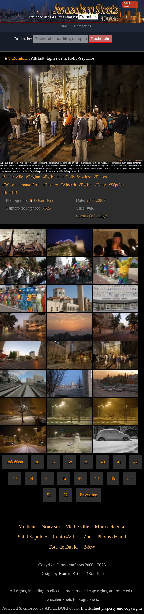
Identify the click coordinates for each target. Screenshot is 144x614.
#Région (33, 176)
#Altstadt (68, 184)
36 (37, 462)
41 (119, 462)
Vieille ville (77, 527)
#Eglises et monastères (21, 184)
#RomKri (9, 192)
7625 (46, 208)
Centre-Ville (65, 537)
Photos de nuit (111, 537)
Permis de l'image (91, 216)
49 (113, 478)
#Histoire (50, 184)
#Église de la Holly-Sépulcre (67, 176)
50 (129, 478)
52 (65, 495)
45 (47, 478)
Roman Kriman (72, 573)
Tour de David (63, 547)
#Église (85, 184)
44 (31, 478)
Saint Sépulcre (32, 537)
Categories (82, 26)
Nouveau (51, 527)
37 (53, 462)
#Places (100, 176)
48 (97, 478)
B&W (89, 547)
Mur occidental (110, 527)
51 (49, 495)
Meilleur (27, 527)
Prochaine (88, 495)
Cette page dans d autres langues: (52, 17)
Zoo (88, 537)
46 (64, 478)
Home (63, 26)
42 (135, 462)
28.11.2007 (96, 200)
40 (102, 462)
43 (14, 478)
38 (70, 462)
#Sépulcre (117, 184)
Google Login (127, 4)
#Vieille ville (12, 176)
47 (80, 478)
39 (86, 462)
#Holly (100, 184)
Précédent (14, 462)
